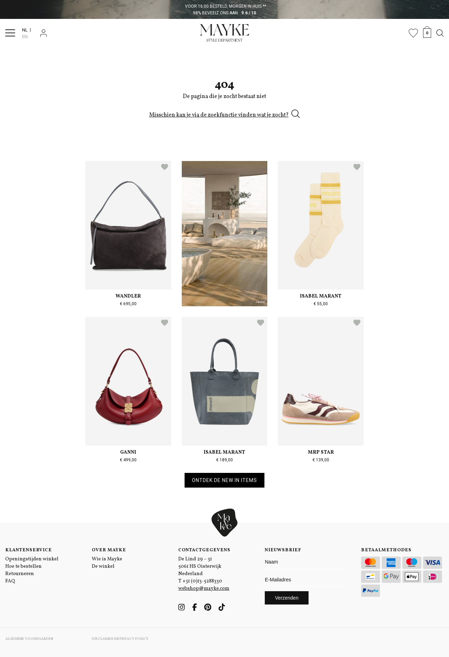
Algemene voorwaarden (29, 638)
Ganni (128, 452)
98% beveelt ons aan (224, 13)
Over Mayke (109, 550)
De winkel (103, 566)
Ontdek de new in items (224, 480)
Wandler (128, 296)
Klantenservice (28, 550)
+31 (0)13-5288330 (202, 581)
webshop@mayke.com (203, 588)
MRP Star (321, 452)
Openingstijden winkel (31, 559)
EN (25, 36)
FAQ (10, 581)
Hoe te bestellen (23, 566)
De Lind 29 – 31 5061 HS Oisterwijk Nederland (199, 566)
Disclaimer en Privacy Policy (120, 638)
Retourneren (19, 574)
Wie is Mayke (107, 559)
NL (25, 30)
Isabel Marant (320, 296)
